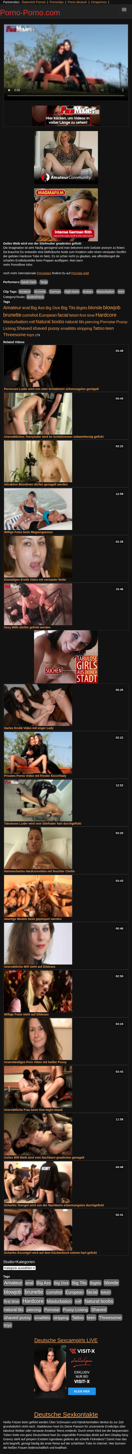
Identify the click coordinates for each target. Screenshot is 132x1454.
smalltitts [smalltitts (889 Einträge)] (68, 328)
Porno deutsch (77, 2)
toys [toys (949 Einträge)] (30, 335)
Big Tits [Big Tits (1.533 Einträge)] (68, 307)
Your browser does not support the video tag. (66, 62)
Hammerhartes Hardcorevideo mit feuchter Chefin (39, 871)
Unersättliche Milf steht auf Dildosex (29, 966)
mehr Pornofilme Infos (17, 264)
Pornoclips (56, 2)
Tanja (43, 282)
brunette (39, 291)
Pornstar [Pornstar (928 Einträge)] (107, 322)
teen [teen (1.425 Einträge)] (109, 328)
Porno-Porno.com (30, 12)
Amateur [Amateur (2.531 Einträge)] (12, 307)
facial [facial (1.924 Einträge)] (63, 315)
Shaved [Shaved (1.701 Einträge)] (24, 328)
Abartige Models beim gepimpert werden (33, 919)
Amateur (24, 291)
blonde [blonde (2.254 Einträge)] (95, 307)
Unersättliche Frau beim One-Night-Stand (33, 1109)
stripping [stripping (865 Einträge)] (84, 328)
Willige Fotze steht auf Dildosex (26, 1014)
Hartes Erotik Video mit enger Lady (28, 728)
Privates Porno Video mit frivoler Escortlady (35, 775)
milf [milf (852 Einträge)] (32, 322)
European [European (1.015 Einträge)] (48, 315)
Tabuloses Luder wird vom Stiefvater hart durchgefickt (42, 823)
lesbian (87, 291)
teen (121, 291)
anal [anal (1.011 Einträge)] (26, 307)
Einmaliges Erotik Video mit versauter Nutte (35, 579)
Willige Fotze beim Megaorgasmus (28, 532)
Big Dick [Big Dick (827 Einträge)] (53, 308)
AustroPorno (35, 297)
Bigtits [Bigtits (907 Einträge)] (82, 308)
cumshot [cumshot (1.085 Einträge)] (30, 315)
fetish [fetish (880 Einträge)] (74, 315)
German (55, 291)
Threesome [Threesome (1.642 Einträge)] (14, 334)
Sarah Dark (28, 282)
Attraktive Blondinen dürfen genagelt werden (36, 484)
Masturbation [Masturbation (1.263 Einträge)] (15, 321)
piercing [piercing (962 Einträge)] (92, 322)
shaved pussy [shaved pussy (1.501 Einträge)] (46, 328)
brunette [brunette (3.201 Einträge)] (12, 315)
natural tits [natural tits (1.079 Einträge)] (74, 321)
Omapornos (98, 2)
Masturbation (105, 291)
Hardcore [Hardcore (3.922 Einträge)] (106, 315)
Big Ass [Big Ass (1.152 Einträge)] (38, 307)
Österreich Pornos (34, 2)
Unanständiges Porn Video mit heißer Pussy (35, 1062)
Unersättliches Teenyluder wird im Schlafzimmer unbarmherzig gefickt (53, 436)
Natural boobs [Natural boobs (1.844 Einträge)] (50, 321)
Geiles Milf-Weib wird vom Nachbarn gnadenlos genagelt (44, 1157)
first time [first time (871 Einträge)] (87, 315)
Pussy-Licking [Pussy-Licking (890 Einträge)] (75, 1309)
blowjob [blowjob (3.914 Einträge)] (111, 307)
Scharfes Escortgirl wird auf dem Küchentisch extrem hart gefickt (50, 1252)
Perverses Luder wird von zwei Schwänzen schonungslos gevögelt (51, 389)
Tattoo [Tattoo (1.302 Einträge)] (99, 328)
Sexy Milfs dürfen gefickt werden (27, 627)
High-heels (72, 291)
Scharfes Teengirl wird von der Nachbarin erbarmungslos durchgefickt (54, 1205)
